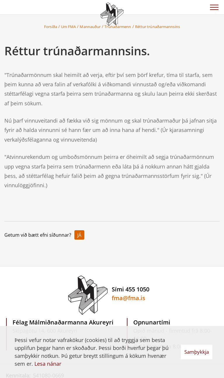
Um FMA (68, 26)
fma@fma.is (128, 298)
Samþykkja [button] (196, 351)
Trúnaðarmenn (117, 26)
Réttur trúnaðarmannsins (157, 26)
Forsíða (50, 26)
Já (79, 235)
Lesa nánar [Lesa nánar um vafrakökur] (47, 363)
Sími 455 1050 (130, 289)
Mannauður (90, 26)
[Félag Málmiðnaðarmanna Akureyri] (112, 13)
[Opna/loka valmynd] (214, 7)
